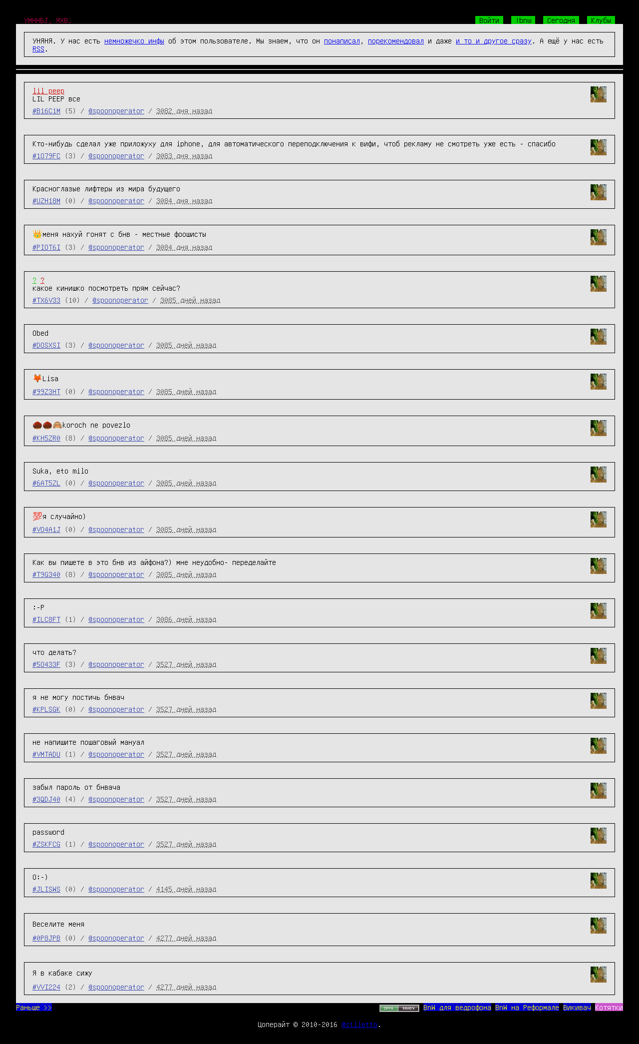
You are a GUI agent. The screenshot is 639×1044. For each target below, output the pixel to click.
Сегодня (561, 20)
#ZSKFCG (46, 844)
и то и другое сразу (494, 40)
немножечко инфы (134, 40)
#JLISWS (46, 889)
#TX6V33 (46, 300)
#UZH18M (46, 200)
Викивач (577, 1007)
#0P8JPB (46, 938)
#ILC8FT (46, 619)
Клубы (601, 20)
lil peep (48, 90)
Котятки (609, 1007)
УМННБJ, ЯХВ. (48, 20)
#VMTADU (46, 754)
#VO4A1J (46, 529)
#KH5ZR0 (46, 438)
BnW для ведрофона (457, 1007)
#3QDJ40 (46, 799)
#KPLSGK (46, 709)
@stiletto (359, 1024)
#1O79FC (46, 155)
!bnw (523, 20)
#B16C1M (46, 110)
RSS (38, 48)
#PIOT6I (46, 247)
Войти (489, 20)
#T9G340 (46, 574)
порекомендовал (396, 40)
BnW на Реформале (527, 1007)
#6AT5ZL (46, 483)
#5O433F (46, 664)
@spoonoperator (116, 110)
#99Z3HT (46, 391)
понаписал (342, 40)
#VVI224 (46, 987)
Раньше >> (34, 1007)
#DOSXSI (46, 345)
